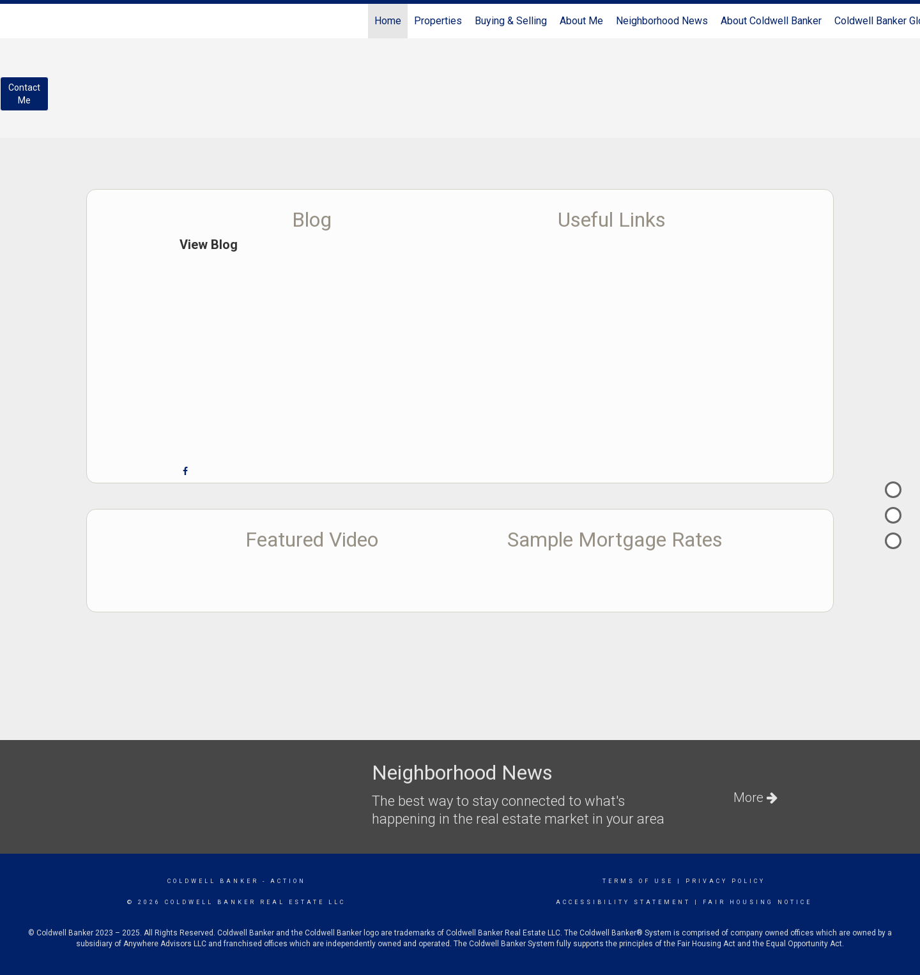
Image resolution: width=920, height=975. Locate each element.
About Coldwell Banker (771, 21)
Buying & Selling (511, 21)
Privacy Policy (725, 881)
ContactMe (24, 93)
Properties (438, 21)
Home (387, 21)
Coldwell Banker (213, 881)
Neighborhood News (662, 21)
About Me (581, 21)
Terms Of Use (637, 881)
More (755, 797)
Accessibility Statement (623, 902)
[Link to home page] (16, 21)
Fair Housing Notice (757, 902)
